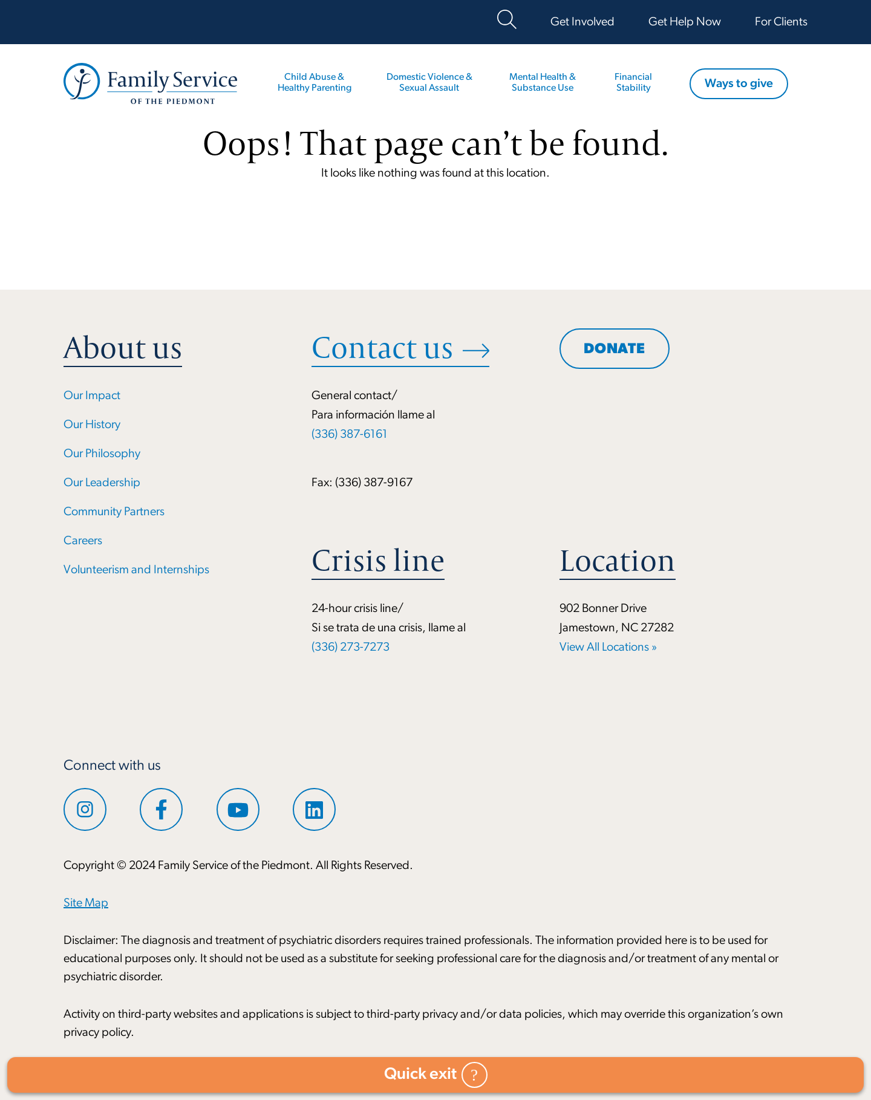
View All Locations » (608, 648)
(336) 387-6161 (350, 435)
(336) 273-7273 (351, 648)
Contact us (382, 347)
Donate (614, 349)
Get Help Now (684, 22)
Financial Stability (633, 83)
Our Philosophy (102, 454)
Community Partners (114, 512)
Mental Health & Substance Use (542, 83)
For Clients (781, 22)
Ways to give (739, 84)
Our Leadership (102, 483)
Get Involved (582, 22)
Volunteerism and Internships (136, 570)
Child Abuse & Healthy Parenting (314, 83)
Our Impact (92, 396)
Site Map (86, 903)
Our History (92, 425)
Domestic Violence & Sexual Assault (429, 83)
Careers (83, 541)
